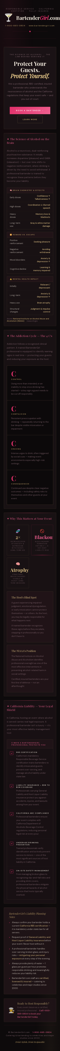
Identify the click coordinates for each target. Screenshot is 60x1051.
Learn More (30, 119)
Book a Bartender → (30, 110)
